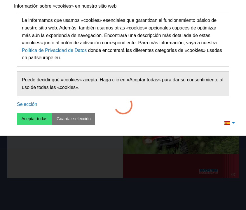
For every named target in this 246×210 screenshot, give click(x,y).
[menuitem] (228, 122)
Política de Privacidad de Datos (54, 50)
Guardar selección (74, 118)
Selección (27, 104)
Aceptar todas (34, 118)
